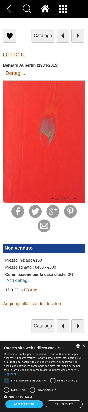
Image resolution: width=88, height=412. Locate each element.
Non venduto (19, 248)
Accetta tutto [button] (24, 404)
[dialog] (44, 376)
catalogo (43, 35)
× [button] (83, 346)
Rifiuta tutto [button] (64, 404)
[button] (44, 397)
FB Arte (30, 290)
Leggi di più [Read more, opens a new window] (10, 374)
